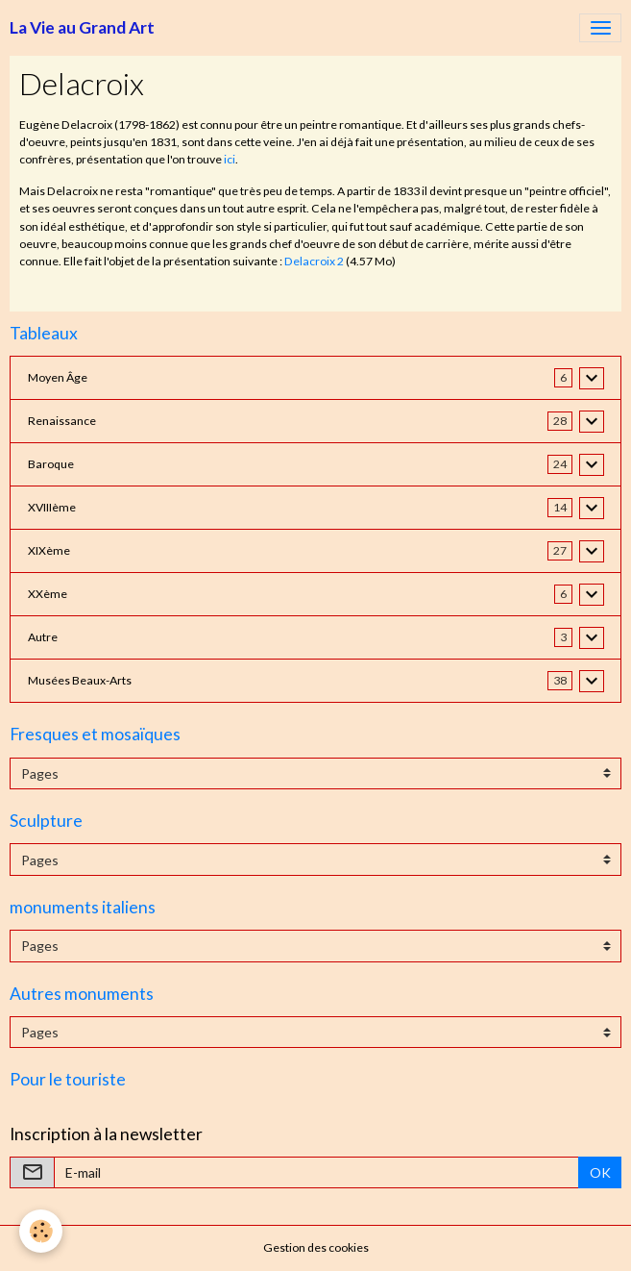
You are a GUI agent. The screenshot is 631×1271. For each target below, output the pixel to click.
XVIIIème (52, 507)
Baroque (51, 464)
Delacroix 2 (314, 261)
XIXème (49, 550)
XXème (47, 593)
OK (600, 1172)
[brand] (82, 27)
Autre (43, 637)
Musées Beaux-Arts (80, 680)
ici (229, 159)
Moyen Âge (57, 377)
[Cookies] (40, 1231)
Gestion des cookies (316, 1247)
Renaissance (62, 420)
